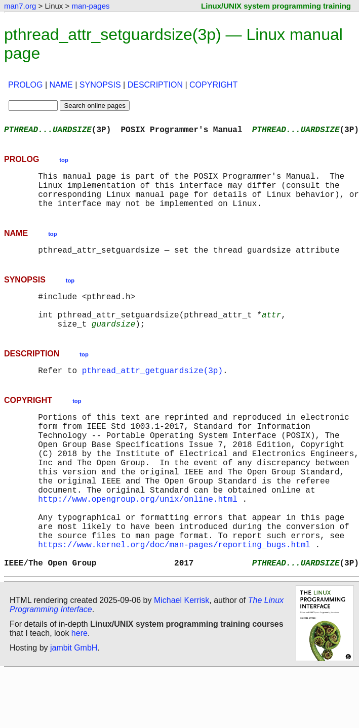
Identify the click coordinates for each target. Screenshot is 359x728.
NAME (61, 84)
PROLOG (25, 84)
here (79, 689)
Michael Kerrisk (181, 657)
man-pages (90, 6)
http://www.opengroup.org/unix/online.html (137, 541)
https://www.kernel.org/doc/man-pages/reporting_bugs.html (174, 596)
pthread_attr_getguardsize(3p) (152, 392)
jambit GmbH (73, 704)
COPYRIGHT (213, 84)
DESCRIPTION (155, 84)
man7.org (20, 6)
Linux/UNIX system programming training (276, 6)
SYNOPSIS (100, 84)
